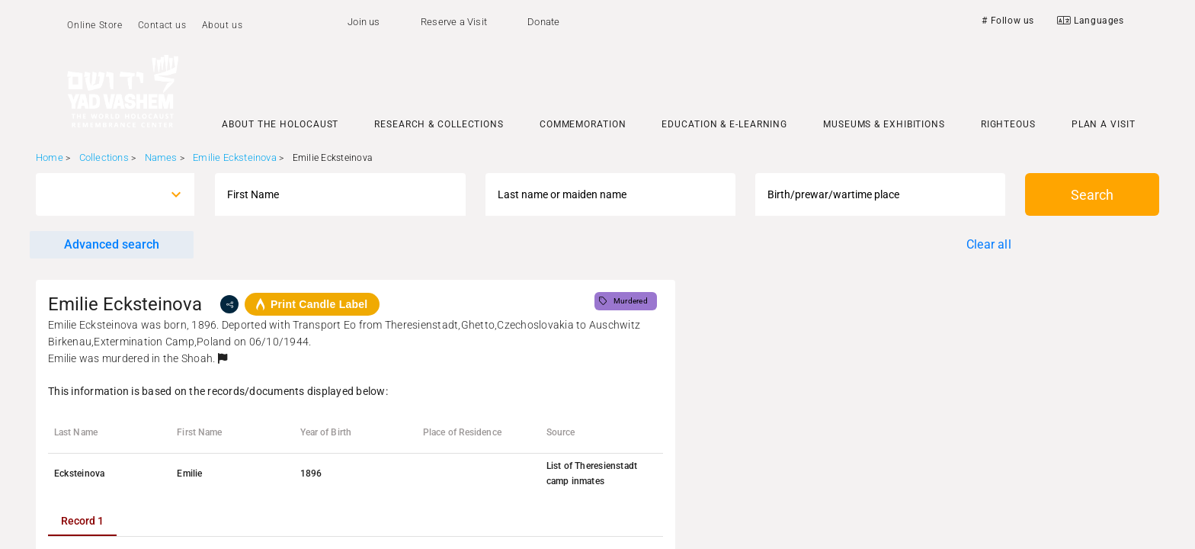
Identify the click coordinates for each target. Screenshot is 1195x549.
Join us (364, 21)
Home (49, 157)
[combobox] (101, 194)
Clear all (988, 244)
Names (161, 157)
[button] (222, 358)
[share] (229, 304)
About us (222, 25)
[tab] (82, 521)
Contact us (162, 25)
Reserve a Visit (454, 21)
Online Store (94, 25)
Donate (543, 21)
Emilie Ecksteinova (235, 157)
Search (1092, 195)
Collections (104, 157)
